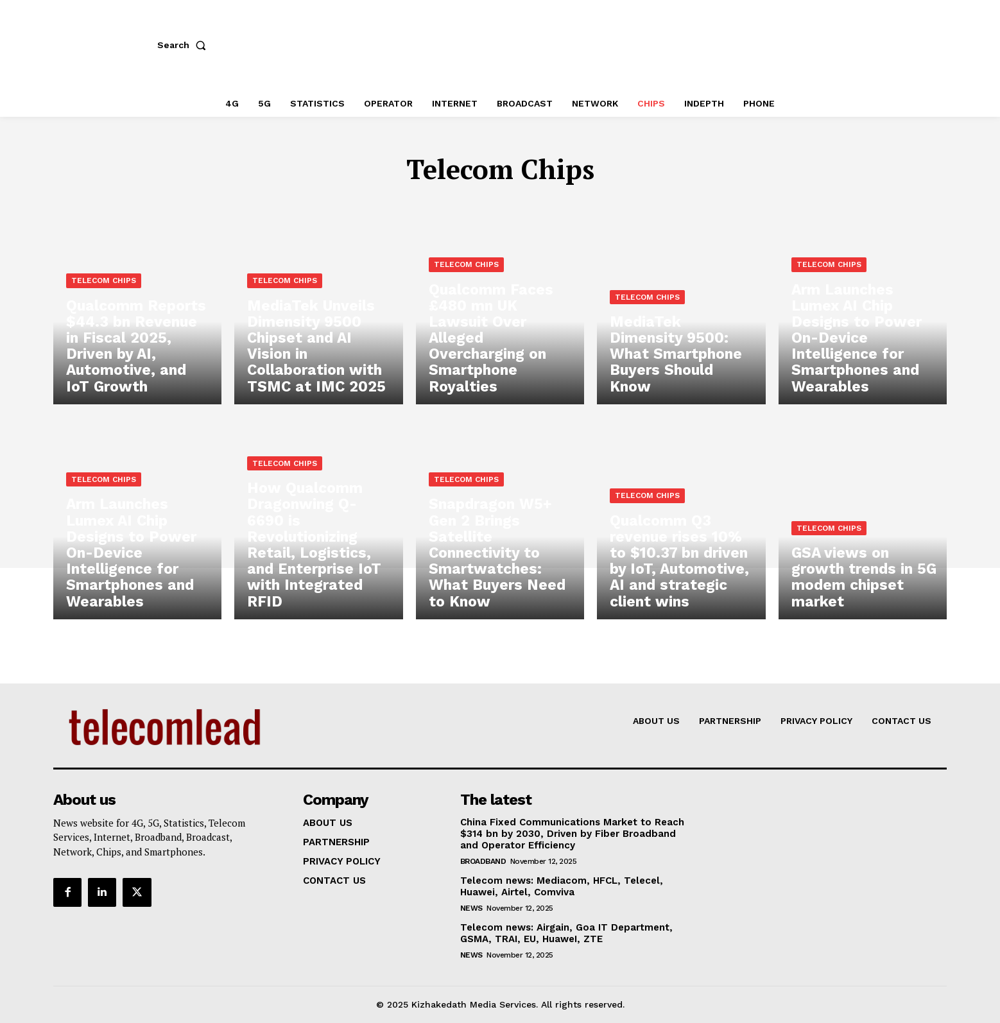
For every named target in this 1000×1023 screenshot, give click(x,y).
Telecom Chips (103, 300)
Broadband (483, 861)
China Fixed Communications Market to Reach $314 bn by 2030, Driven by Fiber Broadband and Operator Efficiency (572, 833)
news (471, 908)
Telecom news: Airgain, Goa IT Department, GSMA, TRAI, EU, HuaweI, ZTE (566, 933)
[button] (184, 44)
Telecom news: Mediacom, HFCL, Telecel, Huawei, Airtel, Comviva (561, 886)
